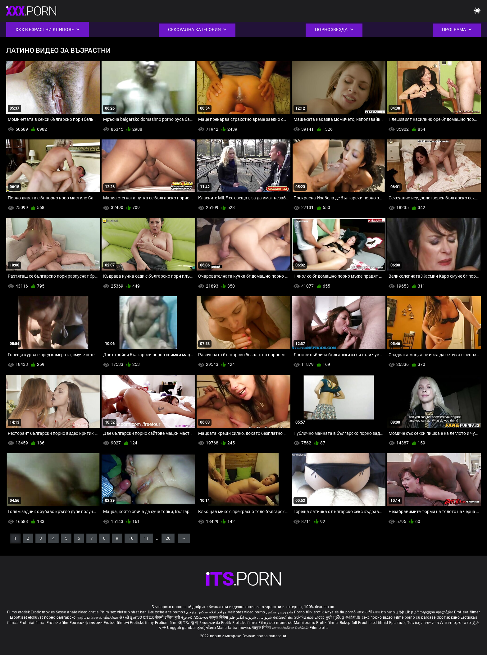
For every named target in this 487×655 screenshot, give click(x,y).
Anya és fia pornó (340, 612)
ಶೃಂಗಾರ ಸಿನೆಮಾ (142, 617)
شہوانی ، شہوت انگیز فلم (251, 617)
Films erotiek (18, 612)
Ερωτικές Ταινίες (405, 623)
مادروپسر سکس (279, 612)
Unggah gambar (182, 627)
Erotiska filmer (467, 612)
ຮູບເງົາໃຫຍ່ (207, 627)
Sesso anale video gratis (77, 612)
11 (146, 538)
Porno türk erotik (309, 612)
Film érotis (319, 627)
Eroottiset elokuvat (27, 617)
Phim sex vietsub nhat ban (123, 612)
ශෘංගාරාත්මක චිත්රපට (291, 627)
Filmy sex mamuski (275, 623)
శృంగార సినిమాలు (195, 617)
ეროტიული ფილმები (434, 612)
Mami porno (304, 623)
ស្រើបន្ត (339, 617)
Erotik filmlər (328, 623)
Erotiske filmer (245, 623)
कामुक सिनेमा (219, 617)
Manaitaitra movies (234, 627)
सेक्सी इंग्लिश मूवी (167, 617)
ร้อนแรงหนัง (210, 623)
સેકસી (124, 617)
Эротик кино (449, 617)
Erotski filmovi (117, 623)
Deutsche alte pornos (166, 612)
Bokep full (348, 623)
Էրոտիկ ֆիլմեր (397, 612)
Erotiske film (58, 623)
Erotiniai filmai (33, 623)
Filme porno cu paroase (415, 617)
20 (168, 538)
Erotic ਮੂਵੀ (324, 617)
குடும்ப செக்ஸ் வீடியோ (97, 617)
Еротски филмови (87, 623)
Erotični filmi (167, 623)
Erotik (226, 623)
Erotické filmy (142, 623)
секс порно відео (377, 617)
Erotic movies (43, 612)
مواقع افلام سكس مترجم (206, 612)
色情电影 (353, 617)
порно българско (60, 617)
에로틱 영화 (188, 623)
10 (131, 538)
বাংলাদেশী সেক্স (368, 612)
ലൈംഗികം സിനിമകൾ (294, 617)
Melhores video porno (246, 612)
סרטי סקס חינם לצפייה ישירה (446, 623)
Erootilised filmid (373, 623)
